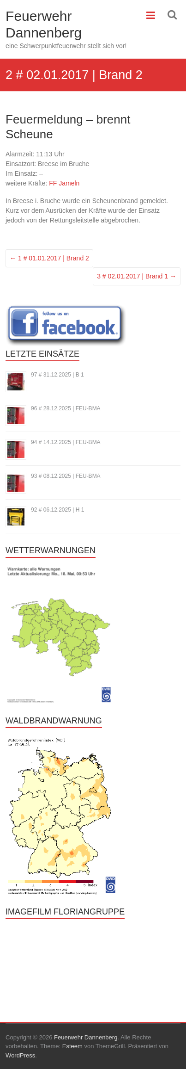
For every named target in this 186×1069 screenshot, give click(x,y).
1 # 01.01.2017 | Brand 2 (49, 258)
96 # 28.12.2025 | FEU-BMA (66, 408)
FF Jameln (64, 183)
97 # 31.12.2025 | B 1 (57, 374)
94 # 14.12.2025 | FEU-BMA (66, 442)
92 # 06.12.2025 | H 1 (57, 510)
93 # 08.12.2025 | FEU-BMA (66, 476)
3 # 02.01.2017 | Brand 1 (136, 276)
